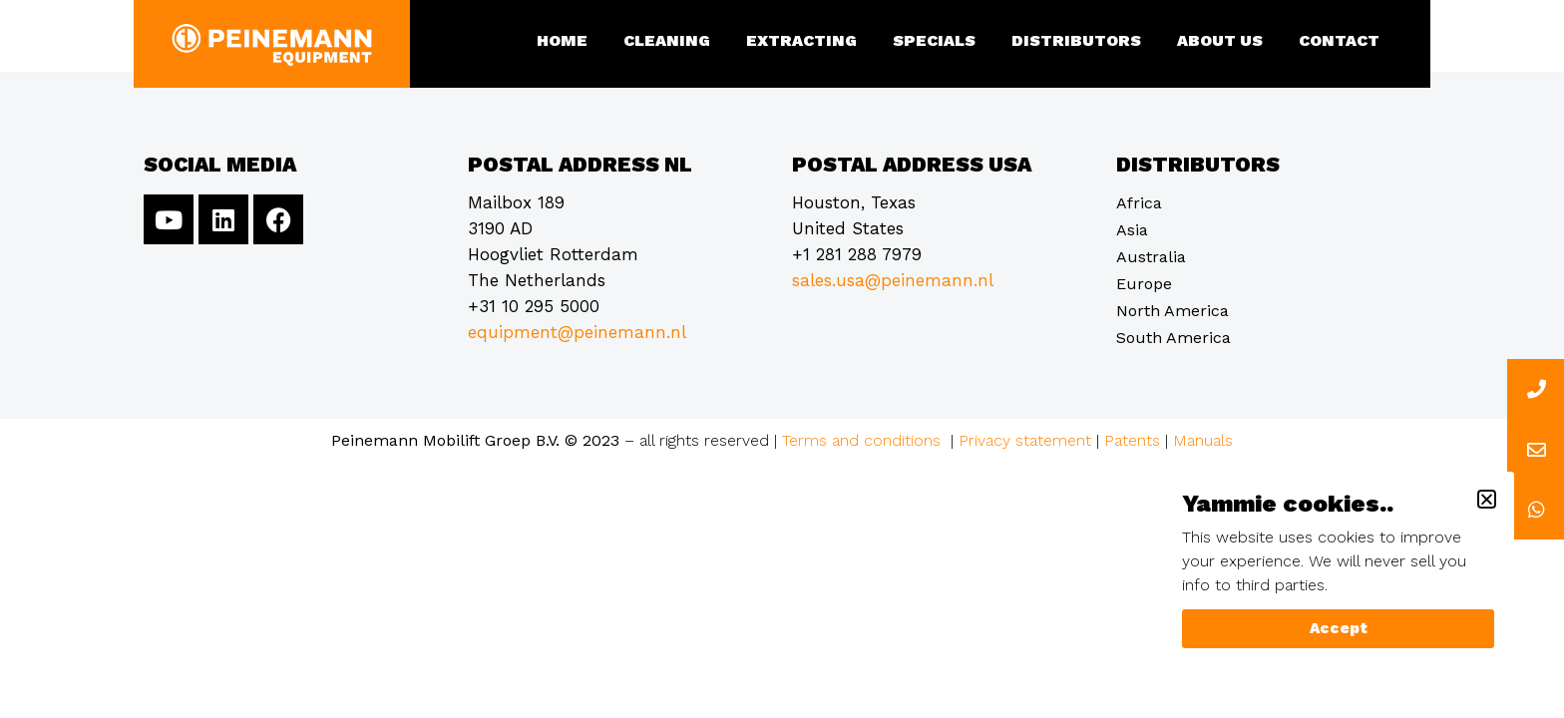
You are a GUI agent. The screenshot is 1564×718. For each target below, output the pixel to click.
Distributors (1076, 40)
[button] (1486, 499)
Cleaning (666, 40)
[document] (782, 359)
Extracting (801, 40)
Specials (934, 40)
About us (1220, 40)
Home (562, 40)
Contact (1339, 40)
